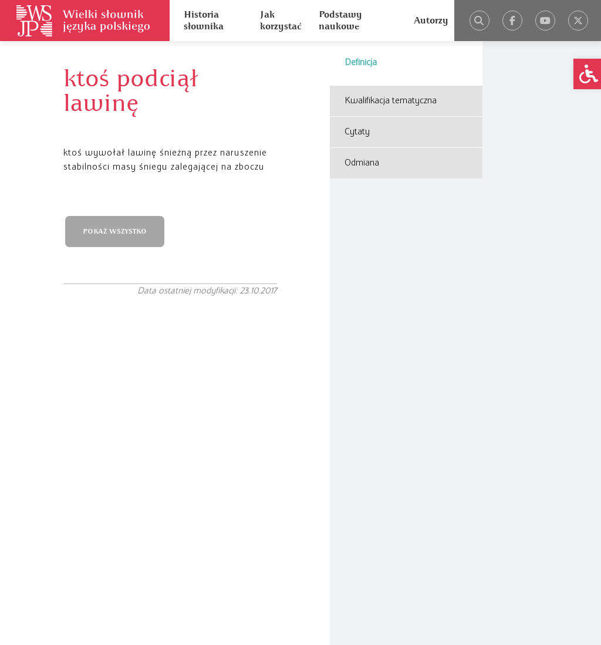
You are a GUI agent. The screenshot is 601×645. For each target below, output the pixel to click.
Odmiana (362, 163)
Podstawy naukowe (340, 20)
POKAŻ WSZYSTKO (115, 231)
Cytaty (357, 132)
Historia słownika (204, 20)
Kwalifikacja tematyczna (391, 101)
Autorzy (431, 20)
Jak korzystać (280, 20)
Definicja (361, 62)
